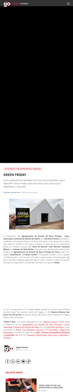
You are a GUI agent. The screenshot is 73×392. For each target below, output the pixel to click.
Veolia (18, 329)
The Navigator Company (33, 329)
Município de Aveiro (55, 327)
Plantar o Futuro (50, 322)
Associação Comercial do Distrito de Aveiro (21, 327)
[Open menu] (68, 3)
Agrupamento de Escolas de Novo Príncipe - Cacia (45, 324)
